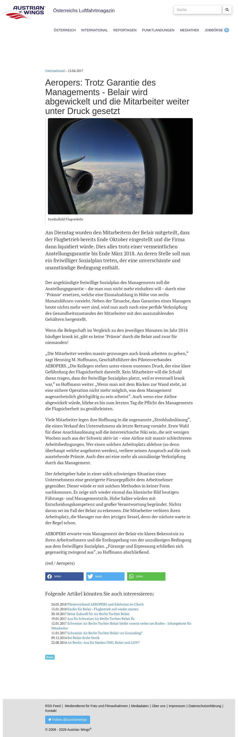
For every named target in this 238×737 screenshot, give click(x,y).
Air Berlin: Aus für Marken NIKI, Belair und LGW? (103, 642)
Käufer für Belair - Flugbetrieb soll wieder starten (102, 609)
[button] (64, 576)
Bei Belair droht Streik (83, 637)
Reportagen (124, 30)
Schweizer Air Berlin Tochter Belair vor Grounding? (104, 633)
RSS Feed (53, 706)
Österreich (65, 30)
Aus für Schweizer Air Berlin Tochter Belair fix (101, 618)
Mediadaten (139, 706)
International (94, 30)
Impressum (177, 706)
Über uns (158, 706)
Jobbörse (214, 30)
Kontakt (51, 711)
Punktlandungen (158, 30)
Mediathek (189, 30)
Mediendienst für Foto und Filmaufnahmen (96, 706)
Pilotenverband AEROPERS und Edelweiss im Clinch (105, 604)
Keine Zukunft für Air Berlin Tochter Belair (98, 613)
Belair (49, 657)
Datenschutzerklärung (205, 706)
